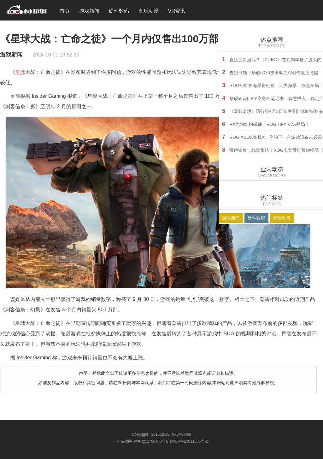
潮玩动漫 (148, 11)
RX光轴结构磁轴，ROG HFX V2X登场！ (269, 124)
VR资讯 (176, 11)
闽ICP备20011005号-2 (189, 441)
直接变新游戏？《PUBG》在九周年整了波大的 (275, 59)
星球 (20, 72)
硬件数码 (119, 11)
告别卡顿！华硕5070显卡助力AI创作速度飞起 (273, 72)
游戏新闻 (89, 11)
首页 (65, 11)
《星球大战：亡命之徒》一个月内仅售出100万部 (109, 38)
